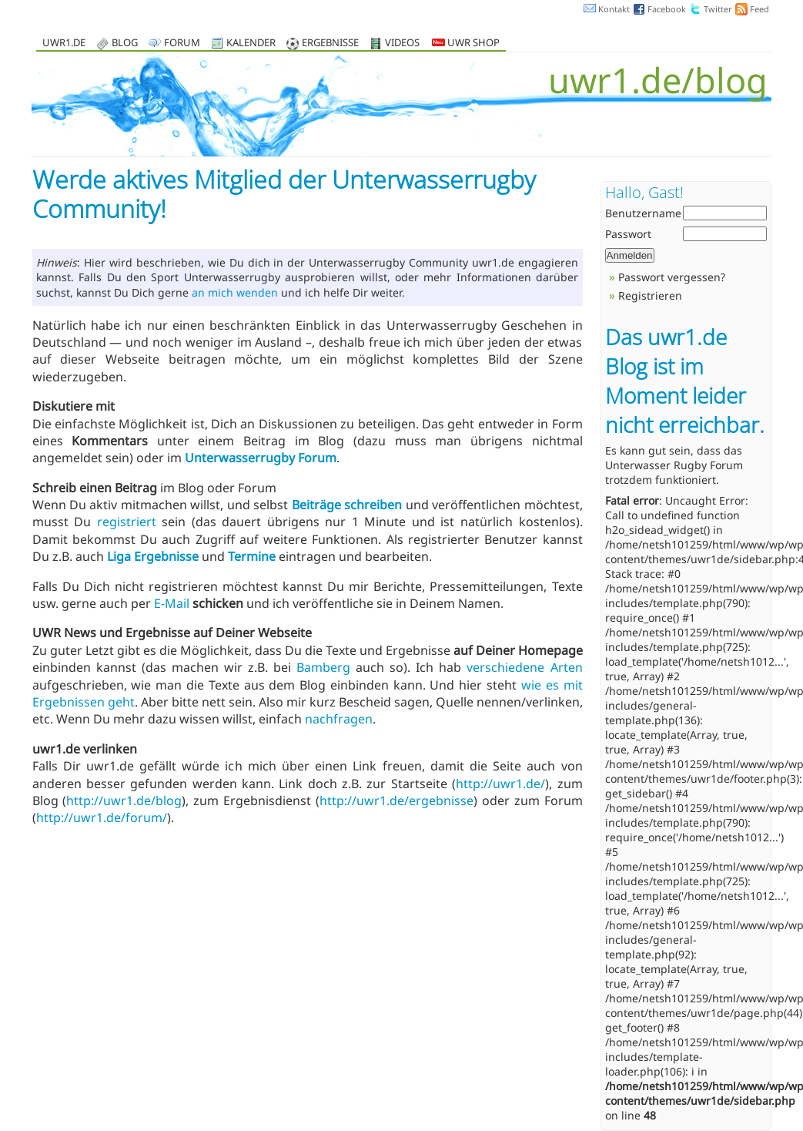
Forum (182, 43)
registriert (126, 521)
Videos (402, 43)
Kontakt (614, 9)
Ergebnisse (330, 43)
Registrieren (650, 295)
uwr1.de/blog (658, 79)
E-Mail (171, 603)
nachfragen (339, 718)
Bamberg (323, 667)
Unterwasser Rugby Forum (674, 465)
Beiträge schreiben (347, 504)
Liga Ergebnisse (153, 556)
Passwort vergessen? (671, 277)
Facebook (666, 9)
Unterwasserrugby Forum (260, 457)
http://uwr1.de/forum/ (101, 817)
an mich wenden (235, 292)
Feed (759, 9)
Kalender (251, 43)
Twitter (718, 9)
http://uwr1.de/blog (124, 800)
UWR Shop (466, 43)
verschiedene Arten (524, 667)
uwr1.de (63, 43)
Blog (125, 43)
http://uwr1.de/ (500, 783)
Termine (252, 556)
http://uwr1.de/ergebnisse (396, 800)
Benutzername (643, 213)
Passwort (628, 234)
